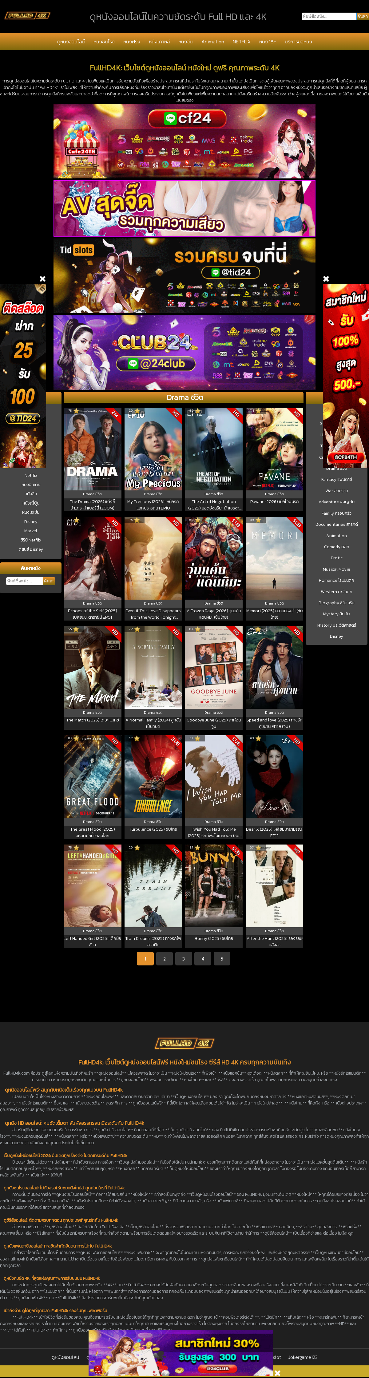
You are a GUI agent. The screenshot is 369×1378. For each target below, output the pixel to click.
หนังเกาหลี (159, 41)
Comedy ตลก (336, 547)
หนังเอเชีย (30, 512)
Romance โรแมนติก (336, 580)
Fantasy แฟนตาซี (336, 480)
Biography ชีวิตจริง (337, 603)
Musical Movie (336, 569)
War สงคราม (337, 491)
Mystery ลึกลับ (336, 614)
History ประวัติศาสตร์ (336, 625)
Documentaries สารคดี (336, 524)
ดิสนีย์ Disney (31, 549)
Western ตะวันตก (336, 592)
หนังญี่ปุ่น (30, 503)
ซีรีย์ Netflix (31, 540)
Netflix (31, 475)
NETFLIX (242, 41)
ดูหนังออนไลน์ (71, 41)
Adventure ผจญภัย (337, 502)
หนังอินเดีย (31, 484)
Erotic (337, 558)
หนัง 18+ (267, 41)
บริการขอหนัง (298, 41)
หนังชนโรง (104, 41)
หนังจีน (185, 41)
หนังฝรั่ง (131, 41)
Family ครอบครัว (336, 513)
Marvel (30, 531)
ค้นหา (49, 581)
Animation (212, 41)
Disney (31, 521)
